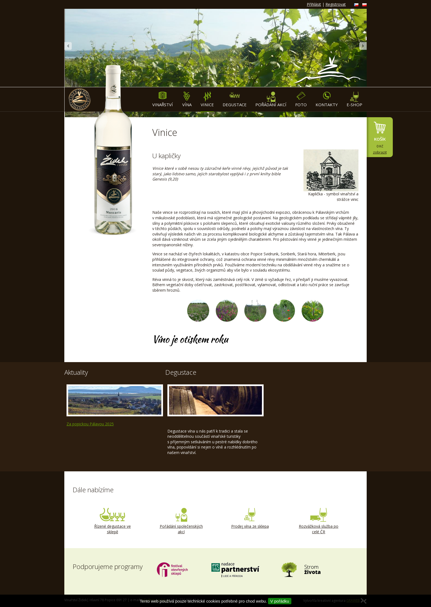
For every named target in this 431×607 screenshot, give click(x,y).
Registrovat (335, 4)
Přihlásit (314, 4)
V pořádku (279, 601)
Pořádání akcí (270, 99)
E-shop (354, 99)
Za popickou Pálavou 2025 (90, 423)
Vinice (207, 99)
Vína (187, 99)
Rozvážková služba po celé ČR (318, 521)
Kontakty (327, 99)
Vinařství (162, 99)
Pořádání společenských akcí (181, 521)
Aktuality (76, 372)
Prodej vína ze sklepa (249, 518)
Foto (301, 99)
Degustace (235, 99)
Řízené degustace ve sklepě (112, 521)
